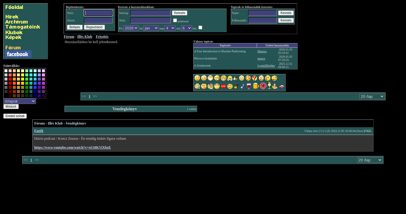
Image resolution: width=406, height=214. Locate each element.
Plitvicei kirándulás (205, 58)
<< (84, 96)
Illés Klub (55, 123)
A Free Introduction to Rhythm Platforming (220, 51)
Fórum (39, 123)
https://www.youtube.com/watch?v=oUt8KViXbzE (72, 147)
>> (95, 96)
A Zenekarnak (202, 65)
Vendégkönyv (76, 123)
